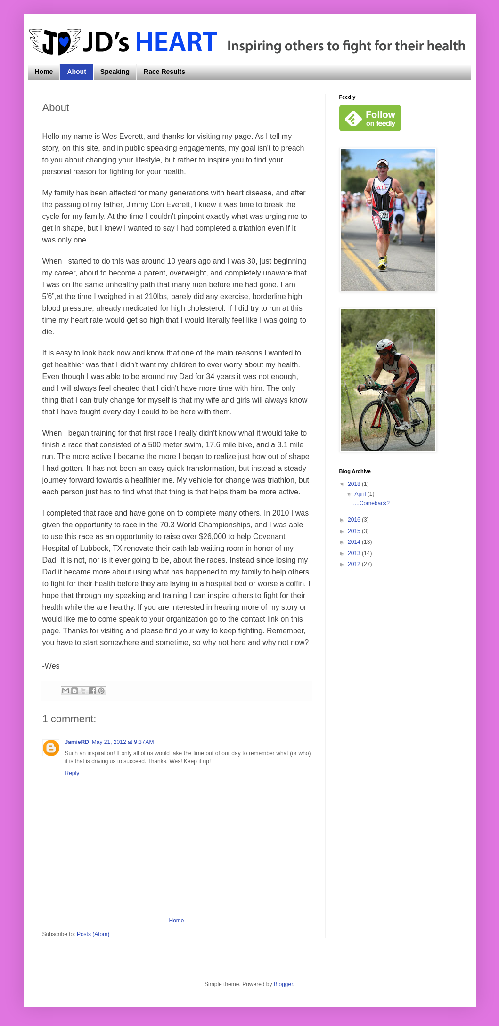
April (360, 494)
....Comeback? (371, 503)
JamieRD (77, 742)
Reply (72, 773)
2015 (355, 531)
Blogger (283, 984)
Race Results (164, 71)
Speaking (115, 71)
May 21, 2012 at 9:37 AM (123, 742)
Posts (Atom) (93, 934)
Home (44, 71)
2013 (355, 553)
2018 (355, 484)
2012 (355, 564)
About (76, 71)
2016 (355, 520)
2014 (355, 542)
